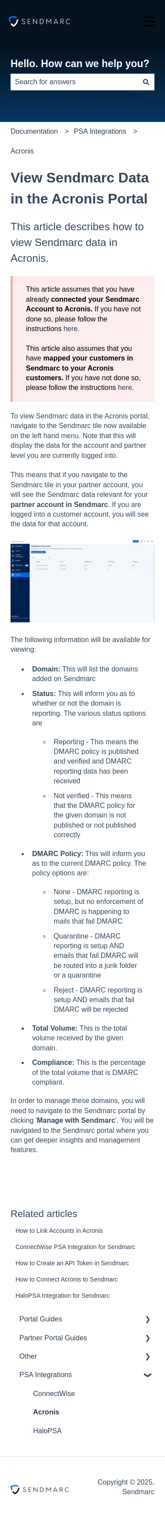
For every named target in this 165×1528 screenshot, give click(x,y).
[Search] (146, 82)
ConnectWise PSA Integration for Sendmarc (75, 1246)
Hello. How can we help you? (80, 63)
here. (71, 328)
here (125, 387)
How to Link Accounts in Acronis (59, 1230)
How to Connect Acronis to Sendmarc (66, 1279)
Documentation (34, 131)
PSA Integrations (100, 131)
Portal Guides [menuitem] (40, 1319)
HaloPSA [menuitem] (47, 1431)
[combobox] (74, 82)
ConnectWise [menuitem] (54, 1393)
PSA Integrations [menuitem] (45, 1374)
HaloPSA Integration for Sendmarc (62, 1295)
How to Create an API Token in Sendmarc (72, 1263)
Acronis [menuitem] (46, 1412)
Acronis (22, 151)
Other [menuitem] (28, 1356)
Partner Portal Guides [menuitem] (53, 1338)
